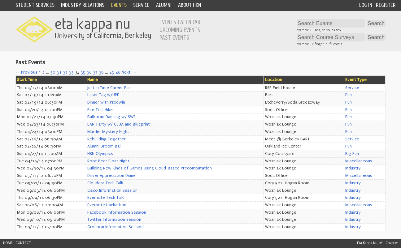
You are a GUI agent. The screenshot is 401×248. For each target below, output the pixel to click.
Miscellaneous (358, 161)
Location (273, 79)
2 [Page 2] (43, 72)
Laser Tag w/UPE (103, 94)
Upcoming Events (179, 30)
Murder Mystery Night (108, 131)
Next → (129, 72)
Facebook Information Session (116, 212)
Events (119, 5)
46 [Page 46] (118, 72)
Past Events (174, 37)
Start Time (27, 79)
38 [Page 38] (101, 72)
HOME (8, 243)
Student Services (34, 5)
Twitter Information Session (114, 219)
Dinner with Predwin (106, 102)
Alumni (164, 5)
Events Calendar (179, 22)
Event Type (356, 79)
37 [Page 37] (95, 72)
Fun (348, 94)
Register (386, 5)
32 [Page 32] (65, 72)
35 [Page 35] (83, 72)
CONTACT (23, 243)
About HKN (189, 5)
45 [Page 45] (111, 72)
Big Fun (352, 153)
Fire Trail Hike (100, 109)
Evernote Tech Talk (105, 197)
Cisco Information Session (112, 190)
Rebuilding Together (106, 139)
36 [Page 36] (89, 72)
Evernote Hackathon (106, 205)
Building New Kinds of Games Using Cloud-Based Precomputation (149, 168)
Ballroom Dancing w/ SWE (111, 116)
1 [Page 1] (40, 72)
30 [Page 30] (52, 72)
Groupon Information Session (115, 226)
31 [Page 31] (59, 72)
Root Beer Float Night (108, 161)
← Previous (26, 72)
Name (92, 79)
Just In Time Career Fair (109, 87)
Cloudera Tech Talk (105, 183)
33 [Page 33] (71, 72)
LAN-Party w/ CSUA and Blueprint (118, 124)
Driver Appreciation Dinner (112, 175)
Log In (365, 5)
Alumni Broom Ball (104, 146)
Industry (353, 168)
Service (141, 5)
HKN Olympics (100, 153)
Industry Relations (82, 5)
